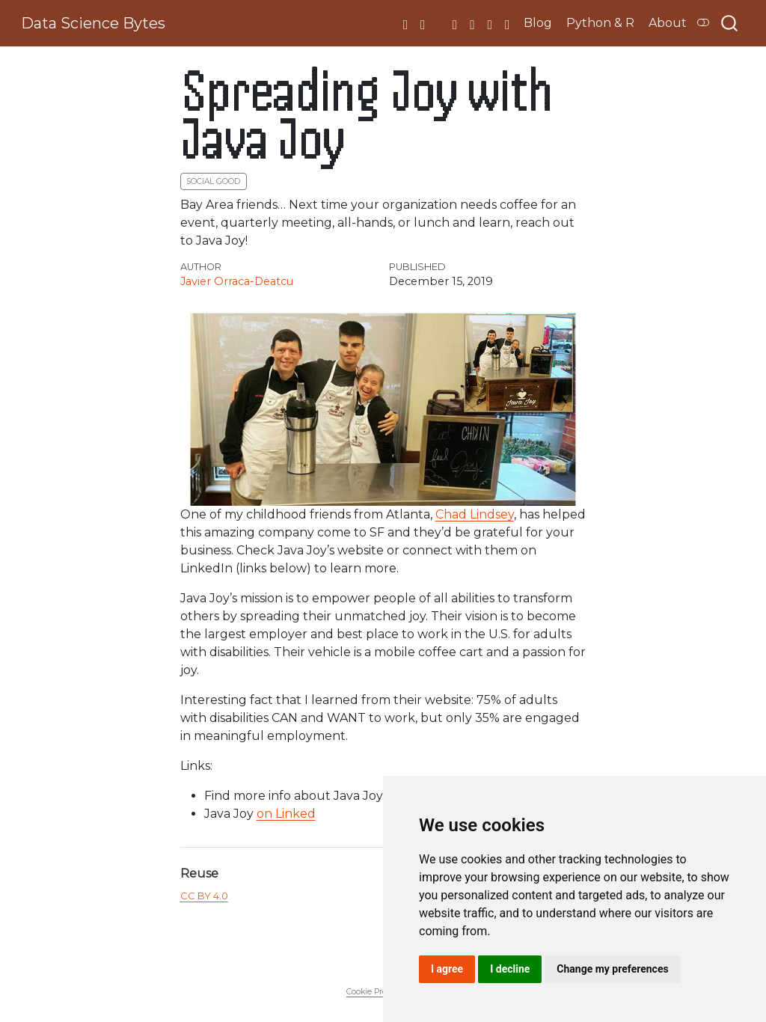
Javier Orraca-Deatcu (236, 281)
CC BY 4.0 (204, 896)
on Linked (286, 814)
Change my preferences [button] (612, 969)
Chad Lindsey (474, 514)
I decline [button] (510, 969)
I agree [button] (447, 969)
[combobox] (730, 23)
